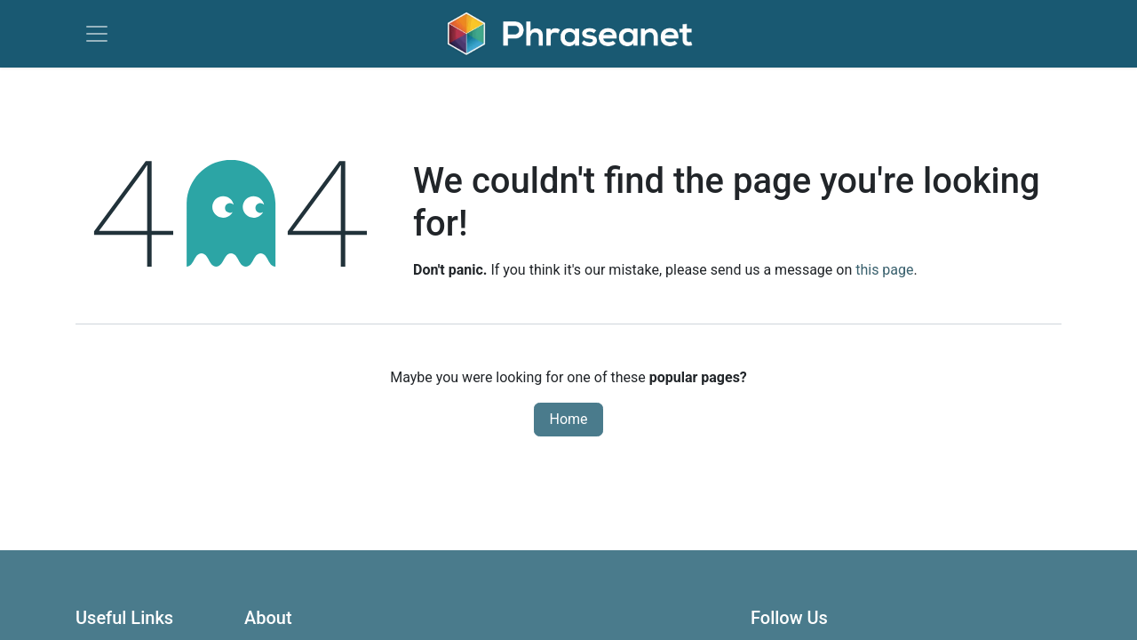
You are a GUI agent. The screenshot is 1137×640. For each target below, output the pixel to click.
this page (884, 269)
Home (568, 419)
